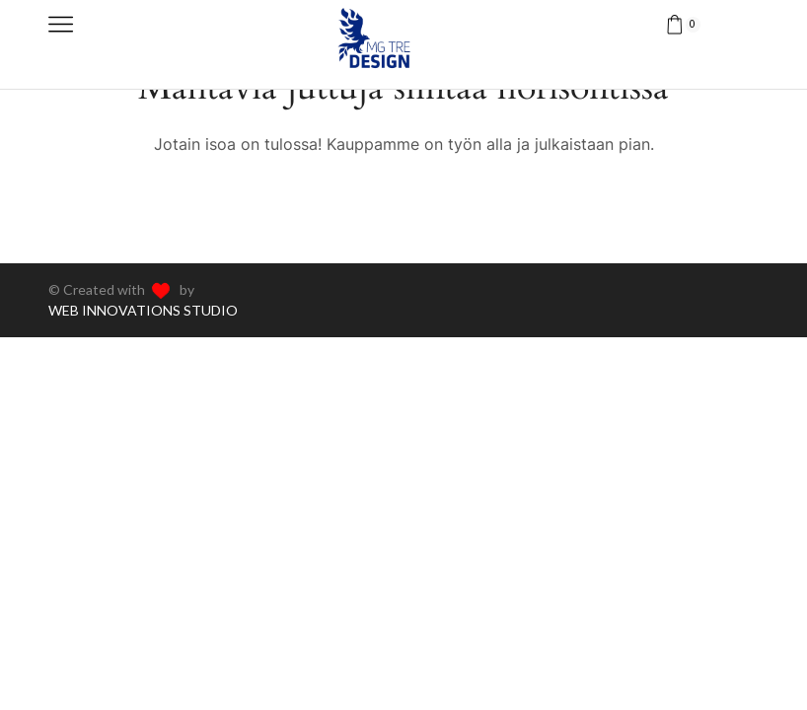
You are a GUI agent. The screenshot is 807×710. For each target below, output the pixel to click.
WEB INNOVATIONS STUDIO (143, 310)
